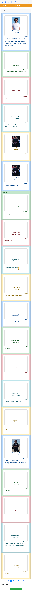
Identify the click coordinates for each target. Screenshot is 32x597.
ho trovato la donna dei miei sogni (13, 295)
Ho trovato (7, 156)
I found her (7, 348)
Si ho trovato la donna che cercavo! (13, 401)
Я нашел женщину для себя (11, 185)
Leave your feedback (16, 589)
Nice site (6, 573)
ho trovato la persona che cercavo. (13, 517)
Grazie (6, 98)
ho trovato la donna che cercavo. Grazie (14, 375)
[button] (8, 2)
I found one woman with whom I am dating (15, 71)
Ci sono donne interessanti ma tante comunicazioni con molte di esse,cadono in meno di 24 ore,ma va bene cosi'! (15, 462)
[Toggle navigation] (5, 11)
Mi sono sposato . (9, 214)
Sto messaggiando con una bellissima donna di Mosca (15, 428)
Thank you (7, 490)
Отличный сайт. (8, 240)
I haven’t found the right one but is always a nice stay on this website (15, 125)
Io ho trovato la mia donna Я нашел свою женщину (12, 268)
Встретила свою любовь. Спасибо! (13, 322)
